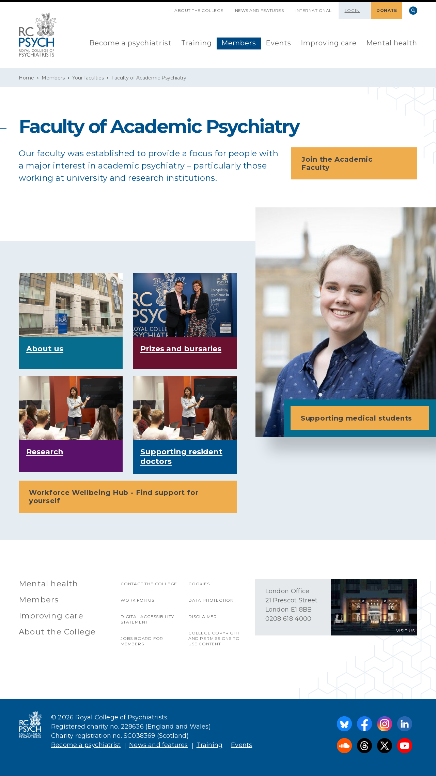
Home (26, 78)
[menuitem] (130, 43)
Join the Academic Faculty (356, 163)
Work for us (137, 600)
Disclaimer (202, 616)
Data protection (211, 600)
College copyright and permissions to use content (214, 638)
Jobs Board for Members (142, 641)
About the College (198, 10)
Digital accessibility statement (147, 619)
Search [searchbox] (413, 10)
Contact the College (149, 583)
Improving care (329, 43)
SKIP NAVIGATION (163, 8)
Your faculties (88, 78)
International (313, 10)
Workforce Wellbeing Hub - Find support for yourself (130, 496)
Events (278, 43)
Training (196, 43)
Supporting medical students (362, 418)
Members (238, 43)
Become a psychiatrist (130, 43)
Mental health (391, 43)
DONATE (386, 10)
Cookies (199, 583)
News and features (259, 10)
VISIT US (405, 630)
